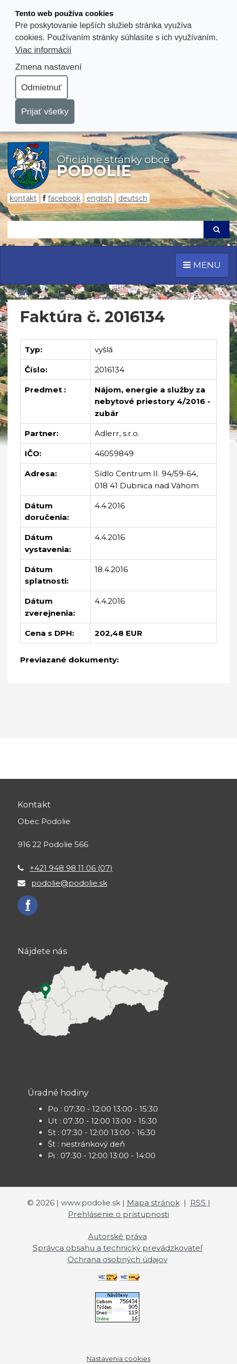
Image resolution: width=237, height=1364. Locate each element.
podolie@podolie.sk (69, 883)
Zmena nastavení (48, 67)
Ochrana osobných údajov (117, 1259)
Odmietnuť (41, 87)
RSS (199, 1202)
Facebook (64, 198)
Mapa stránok (153, 1202)
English (99, 198)
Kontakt (23, 198)
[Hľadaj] (105, 229)
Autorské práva (117, 1236)
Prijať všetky (44, 111)
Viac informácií (43, 50)
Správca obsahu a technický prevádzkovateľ (117, 1248)
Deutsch (132, 198)
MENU (202, 264)
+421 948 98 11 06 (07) (71, 868)
